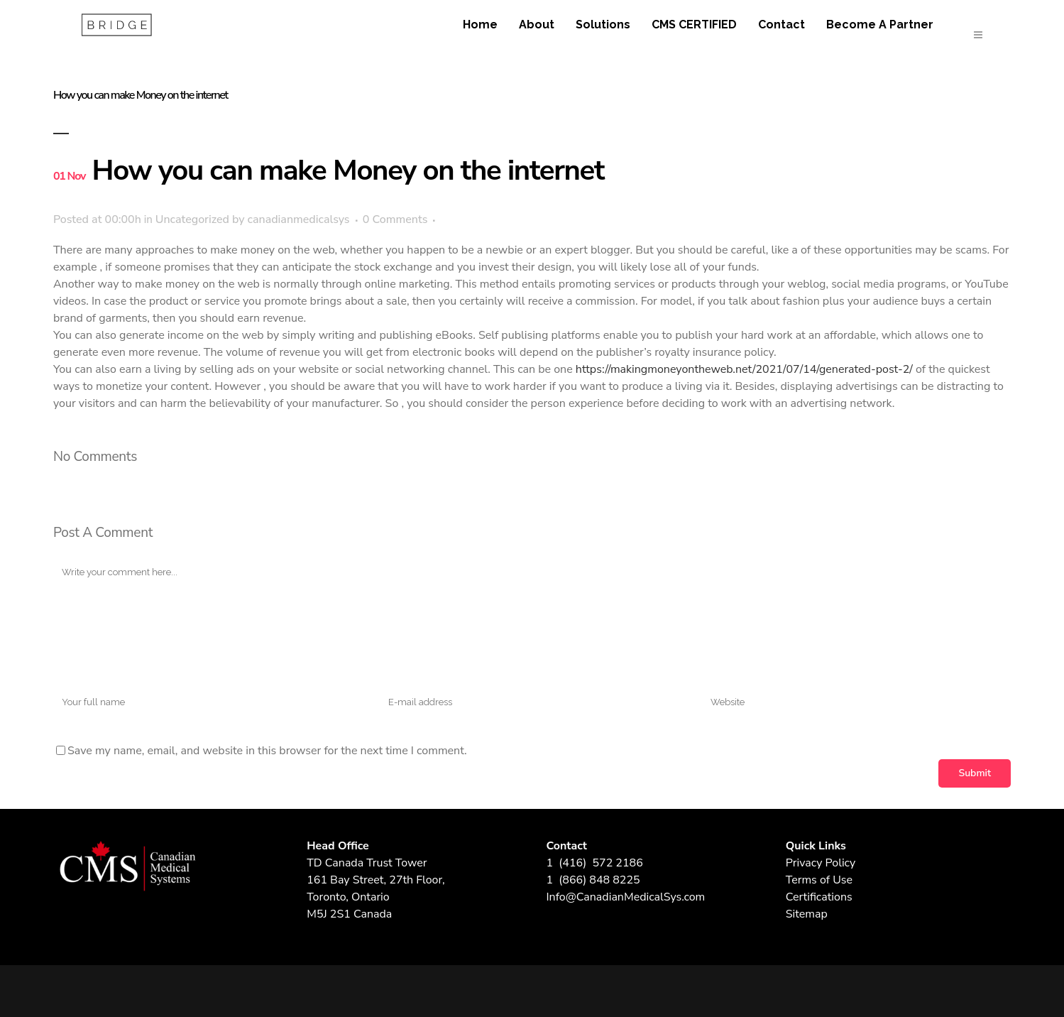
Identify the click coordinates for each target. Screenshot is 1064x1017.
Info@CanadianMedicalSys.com (625, 897)
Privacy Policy (821, 863)
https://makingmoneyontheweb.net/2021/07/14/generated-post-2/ (744, 369)
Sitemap (807, 914)
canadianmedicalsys (299, 219)
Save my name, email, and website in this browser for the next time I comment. (267, 750)
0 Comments (395, 219)
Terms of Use (819, 880)
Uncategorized (192, 219)
